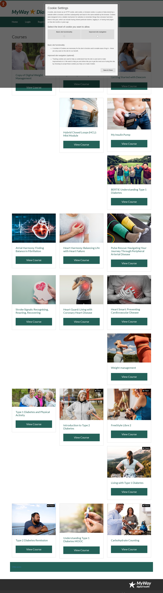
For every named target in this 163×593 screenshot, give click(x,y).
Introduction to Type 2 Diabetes (76, 427)
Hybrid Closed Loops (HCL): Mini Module (80, 134)
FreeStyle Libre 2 (121, 425)
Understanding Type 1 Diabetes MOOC (76, 539)
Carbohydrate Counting (125, 540)
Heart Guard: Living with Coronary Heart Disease (77, 311)
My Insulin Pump (120, 134)
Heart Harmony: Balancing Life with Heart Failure (81, 249)
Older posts (15, 567)
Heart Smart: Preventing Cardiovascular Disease (125, 311)
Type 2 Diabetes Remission (32, 540)
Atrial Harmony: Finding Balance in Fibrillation (30, 249)
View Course (81, 144)
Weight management (123, 367)
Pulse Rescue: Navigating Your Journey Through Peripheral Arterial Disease (129, 251)
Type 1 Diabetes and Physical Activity (33, 413)
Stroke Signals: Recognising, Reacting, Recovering (32, 311)
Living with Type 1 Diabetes (127, 482)
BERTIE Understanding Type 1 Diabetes (129, 191)
